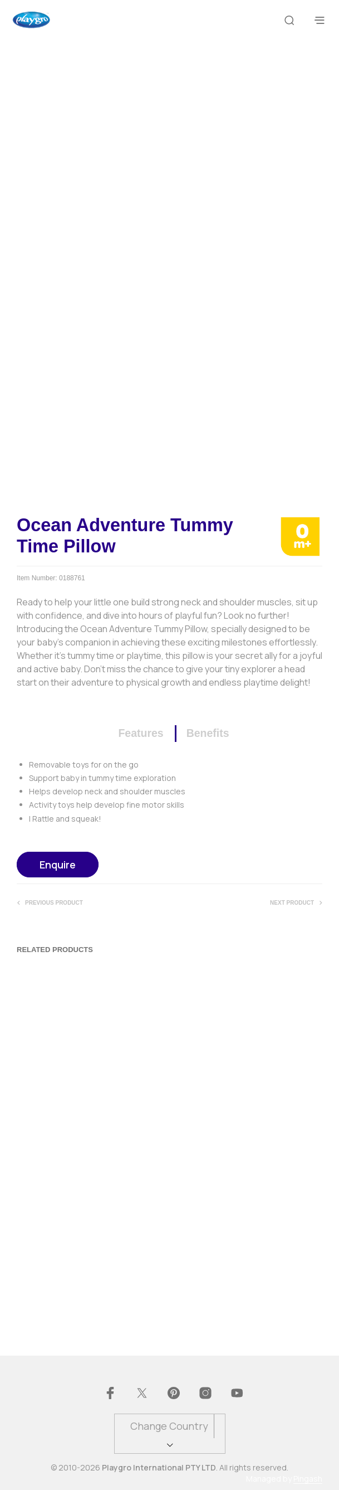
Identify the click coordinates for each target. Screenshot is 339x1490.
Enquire (58, 864)
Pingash (307, 1478)
